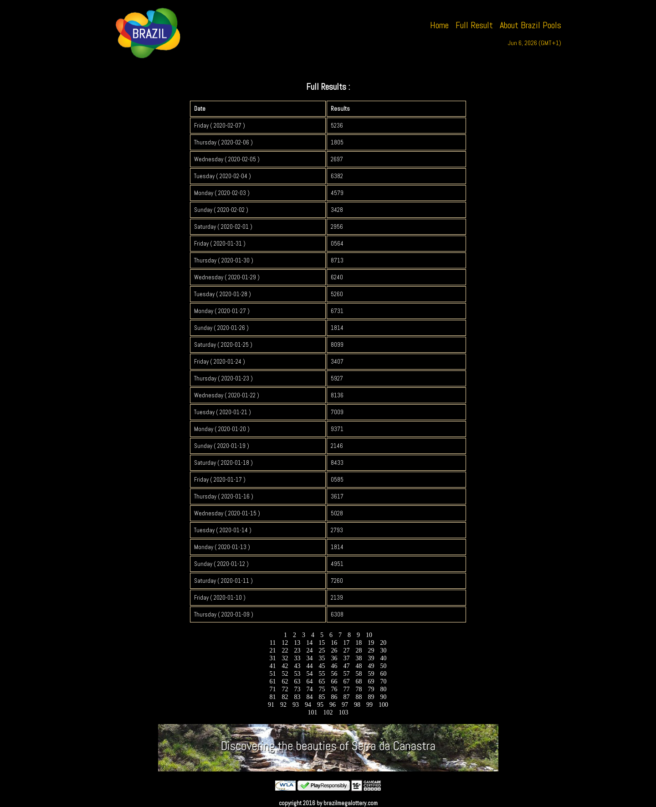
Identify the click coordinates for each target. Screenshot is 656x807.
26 (334, 650)
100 (383, 704)
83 (297, 697)
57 (346, 673)
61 (272, 681)
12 (285, 642)
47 (346, 666)
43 (297, 666)
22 (285, 650)
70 (383, 681)
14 (309, 642)
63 (297, 681)
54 (309, 673)
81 (272, 697)
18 (359, 642)
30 (383, 650)
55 (322, 673)
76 (334, 689)
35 (322, 658)
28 (359, 650)
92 (283, 704)
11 (272, 642)
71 (272, 689)
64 (309, 681)
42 (285, 666)
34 (309, 658)
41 (272, 666)
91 (271, 704)
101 (312, 712)
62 (285, 681)
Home (439, 25)
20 (383, 642)
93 (296, 704)
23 (297, 650)
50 (383, 666)
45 (322, 666)
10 (369, 635)
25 (322, 650)
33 (297, 658)
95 (320, 704)
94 (308, 704)
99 (369, 704)
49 (371, 666)
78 (359, 689)
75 (322, 689)
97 (345, 704)
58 (359, 673)
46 (334, 666)
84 (309, 697)
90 (383, 697)
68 (359, 681)
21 (272, 650)
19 (371, 642)
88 (359, 697)
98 (357, 704)
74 (309, 689)
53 (297, 673)
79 (371, 689)
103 (343, 712)
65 (322, 681)
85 (322, 697)
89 (371, 697)
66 (334, 681)
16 (334, 642)
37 (346, 658)
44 (309, 666)
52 (285, 673)
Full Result (474, 25)
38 (359, 658)
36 (334, 658)
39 (371, 658)
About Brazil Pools (530, 25)
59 (371, 673)
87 (346, 697)
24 (309, 650)
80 (383, 689)
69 (371, 681)
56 (334, 673)
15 (322, 642)
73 (297, 689)
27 (346, 650)
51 (272, 673)
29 (371, 650)
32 (285, 658)
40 (383, 658)
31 (272, 658)
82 (285, 697)
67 (346, 681)
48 (359, 666)
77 (346, 689)
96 (333, 704)
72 (285, 689)
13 (297, 642)
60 (383, 673)
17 (346, 642)
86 (334, 697)
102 (328, 712)
